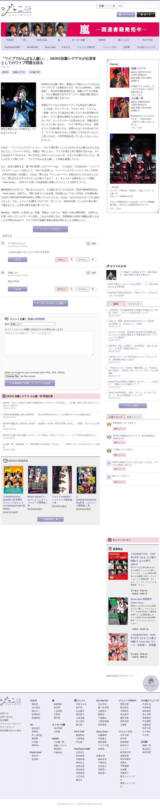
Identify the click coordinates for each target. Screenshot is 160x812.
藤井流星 (124, 718)
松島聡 (101, 749)
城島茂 (35, 704)
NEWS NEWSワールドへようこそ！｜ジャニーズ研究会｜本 (37, 501)
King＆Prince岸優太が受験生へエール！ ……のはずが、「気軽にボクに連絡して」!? (133, 383)
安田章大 (80, 714)
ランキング (134, 304)
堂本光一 (36, 756)
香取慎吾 (146, 718)
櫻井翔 (57, 718)
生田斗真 (146, 728)
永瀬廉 (123, 770)
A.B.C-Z (100, 756)
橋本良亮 (102, 759)
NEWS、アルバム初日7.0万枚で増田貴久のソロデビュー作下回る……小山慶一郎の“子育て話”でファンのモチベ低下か (51, 404)
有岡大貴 (80, 766)
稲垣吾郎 (146, 711)
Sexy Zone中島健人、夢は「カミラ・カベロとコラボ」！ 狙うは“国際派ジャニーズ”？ (132, 394)
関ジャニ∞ (56, 201)
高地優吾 (124, 742)
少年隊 (144, 742)
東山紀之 (146, 749)
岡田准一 (36, 745)
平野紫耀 (124, 766)
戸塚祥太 (102, 763)
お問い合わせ (6, 717)
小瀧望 (123, 725)
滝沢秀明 (58, 728)
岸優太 (123, 763)
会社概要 (4, 720)
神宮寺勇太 (125, 759)
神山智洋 (124, 714)
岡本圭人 (80, 763)
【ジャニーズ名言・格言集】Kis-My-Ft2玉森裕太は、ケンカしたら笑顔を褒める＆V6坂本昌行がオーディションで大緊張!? (133, 335)
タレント (104, 15)
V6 (31, 725)
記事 (66, 15)
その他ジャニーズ (150, 701)
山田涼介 (80, 753)
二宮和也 (58, 711)
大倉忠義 (80, 718)
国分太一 (36, 711)
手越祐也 (123, 191)
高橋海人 (124, 773)
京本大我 (124, 735)
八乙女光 (80, 777)
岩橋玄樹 (124, 756)
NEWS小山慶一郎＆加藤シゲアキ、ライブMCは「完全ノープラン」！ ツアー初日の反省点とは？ (50, 435)
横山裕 (79, 725)
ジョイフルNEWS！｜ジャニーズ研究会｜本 (62, 500)
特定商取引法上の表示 (10, 731)
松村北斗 (124, 745)
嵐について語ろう (117, 477)
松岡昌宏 (36, 714)
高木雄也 (80, 770)
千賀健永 (102, 718)
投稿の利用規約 (36, 319)
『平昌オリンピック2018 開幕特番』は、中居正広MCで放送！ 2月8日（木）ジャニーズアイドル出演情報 (133, 371)
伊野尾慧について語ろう (121, 424)
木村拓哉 (146, 708)
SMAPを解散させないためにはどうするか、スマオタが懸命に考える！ (132, 464)
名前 (7, 324)
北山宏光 (102, 704)
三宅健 (35, 742)
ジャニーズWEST (128, 701)
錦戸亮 (79, 708)
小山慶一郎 (34, 72)
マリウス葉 (103, 745)
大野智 (57, 714)
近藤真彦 (146, 725)
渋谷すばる (81, 704)
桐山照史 (124, 708)
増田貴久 (133, 191)
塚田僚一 (102, 773)
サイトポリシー (7, 727)
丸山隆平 (80, 711)
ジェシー (124, 749)
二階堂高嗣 (103, 721)
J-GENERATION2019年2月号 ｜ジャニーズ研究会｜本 (86, 501)
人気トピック (116, 417)
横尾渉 (101, 714)
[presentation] (31, 361)
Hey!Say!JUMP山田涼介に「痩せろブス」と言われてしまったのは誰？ (133, 294)
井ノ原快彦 (37, 735)
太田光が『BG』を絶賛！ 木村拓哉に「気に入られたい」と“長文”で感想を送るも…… (133, 347)
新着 (115, 304)
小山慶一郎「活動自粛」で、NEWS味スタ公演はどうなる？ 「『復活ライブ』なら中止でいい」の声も (51, 446)
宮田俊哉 (102, 725)
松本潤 (57, 708)
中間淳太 (124, 711)
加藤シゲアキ (19, 72)
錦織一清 (146, 745)
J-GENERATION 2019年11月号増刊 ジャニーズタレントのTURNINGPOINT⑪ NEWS (14, 503)
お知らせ (4, 713)
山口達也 (36, 708)
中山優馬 (146, 721)
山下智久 (146, 732)
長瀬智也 (36, 718)
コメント (9, 329)
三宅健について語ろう (120, 451)
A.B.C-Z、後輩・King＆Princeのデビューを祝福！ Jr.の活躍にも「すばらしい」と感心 (133, 322)
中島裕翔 (80, 759)
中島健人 (102, 739)
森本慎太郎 (125, 752)
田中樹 (123, 739)
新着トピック (134, 417)
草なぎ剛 (146, 714)
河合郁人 (102, 766)
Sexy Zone (102, 732)
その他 (145, 735)
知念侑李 (80, 756)
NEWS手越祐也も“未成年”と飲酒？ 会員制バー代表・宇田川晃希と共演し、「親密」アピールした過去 (51, 425)
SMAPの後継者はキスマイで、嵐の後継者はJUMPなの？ (130, 437)
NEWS (5, 72)
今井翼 (57, 732)
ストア (46, 15)
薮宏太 (79, 780)
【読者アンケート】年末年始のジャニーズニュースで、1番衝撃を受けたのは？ (132, 358)
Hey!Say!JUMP (82, 749)
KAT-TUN (43, 201)
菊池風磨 (102, 742)
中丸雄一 (80, 742)
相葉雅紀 (58, 704)
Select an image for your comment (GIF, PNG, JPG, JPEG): (35, 373)
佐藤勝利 (102, 735)
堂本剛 (35, 759)
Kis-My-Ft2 (102, 701)
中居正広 (146, 704)
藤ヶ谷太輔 (103, 708)
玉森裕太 (102, 711)
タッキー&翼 (58, 725)
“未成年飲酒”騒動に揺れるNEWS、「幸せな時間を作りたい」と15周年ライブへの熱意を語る (47, 415)
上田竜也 (80, 739)
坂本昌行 (36, 728)
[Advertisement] (133, 240)
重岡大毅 (124, 704)
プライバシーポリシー (10, 724)
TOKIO (33, 701)
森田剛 (35, 739)
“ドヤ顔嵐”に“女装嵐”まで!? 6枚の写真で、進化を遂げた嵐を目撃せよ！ (138, 274)
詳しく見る (137, 95)
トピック (85, 15)
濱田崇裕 (124, 721)
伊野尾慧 (80, 773)
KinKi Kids (35, 752)
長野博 (35, 732)
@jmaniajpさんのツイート (119, 676)
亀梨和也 (80, 735)
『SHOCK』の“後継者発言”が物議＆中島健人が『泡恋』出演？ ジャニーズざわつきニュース (132, 311)
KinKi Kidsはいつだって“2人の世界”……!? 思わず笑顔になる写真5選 (133, 286)
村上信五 (80, 721)
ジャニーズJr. (126, 732)
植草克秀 (146, 752)
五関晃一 (102, 770)
